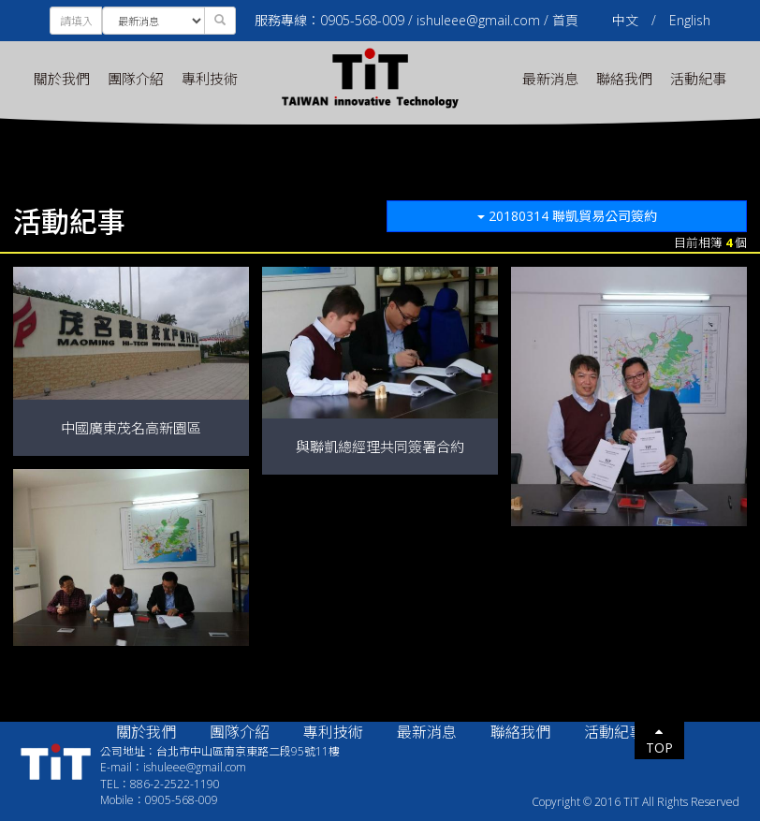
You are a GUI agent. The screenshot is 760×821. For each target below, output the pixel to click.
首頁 (565, 20)
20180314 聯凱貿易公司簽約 (567, 216)
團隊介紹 (136, 78)
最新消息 (550, 78)
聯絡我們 (624, 78)
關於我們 (62, 78)
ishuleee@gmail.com (478, 20)
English (689, 20)
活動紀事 (698, 78)
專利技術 (210, 78)
